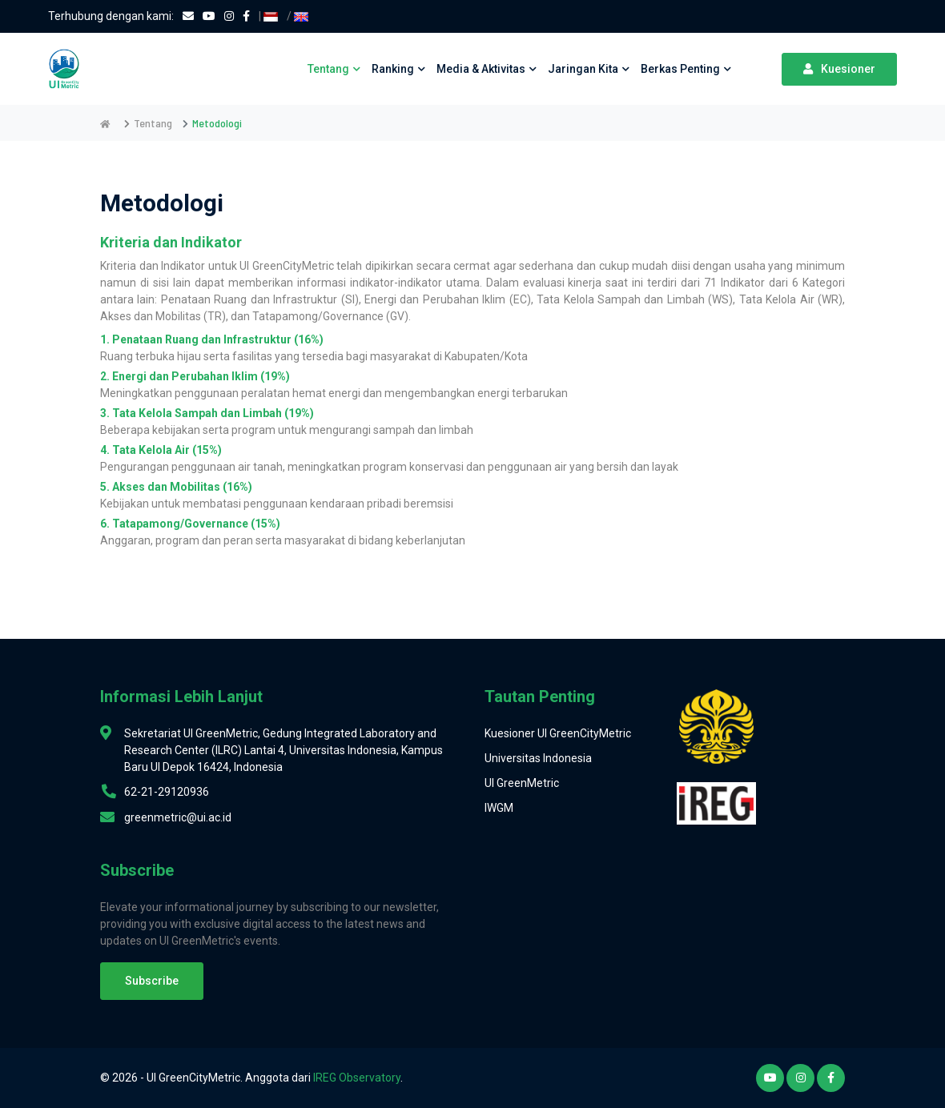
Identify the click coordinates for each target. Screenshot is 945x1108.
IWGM (499, 807)
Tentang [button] (334, 68)
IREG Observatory (356, 1077)
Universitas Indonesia (538, 758)
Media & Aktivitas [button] (486, 68)
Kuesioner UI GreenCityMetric (558, 733)
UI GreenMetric (522, 783)
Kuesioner (839, 68)
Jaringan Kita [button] (588, 68)
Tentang (153, 123)
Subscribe (152, 980)
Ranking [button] (398, 68)
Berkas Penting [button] (686, 68)
